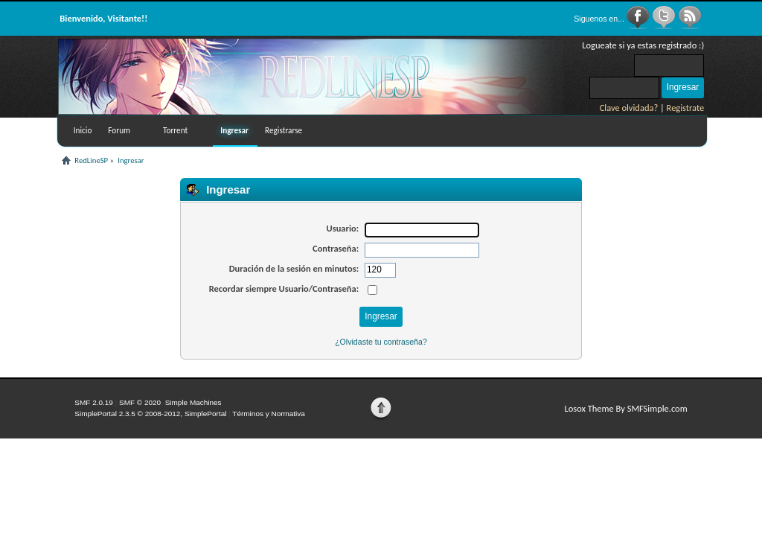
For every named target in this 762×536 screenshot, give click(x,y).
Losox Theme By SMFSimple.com (625, 408)
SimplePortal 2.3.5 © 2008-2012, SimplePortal (150, 413)
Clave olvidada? (629, 107)
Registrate (686, 107)
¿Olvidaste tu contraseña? (381, 341)
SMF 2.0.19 (93, 402)
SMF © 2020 (140, 402)
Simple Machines (193, 402)
